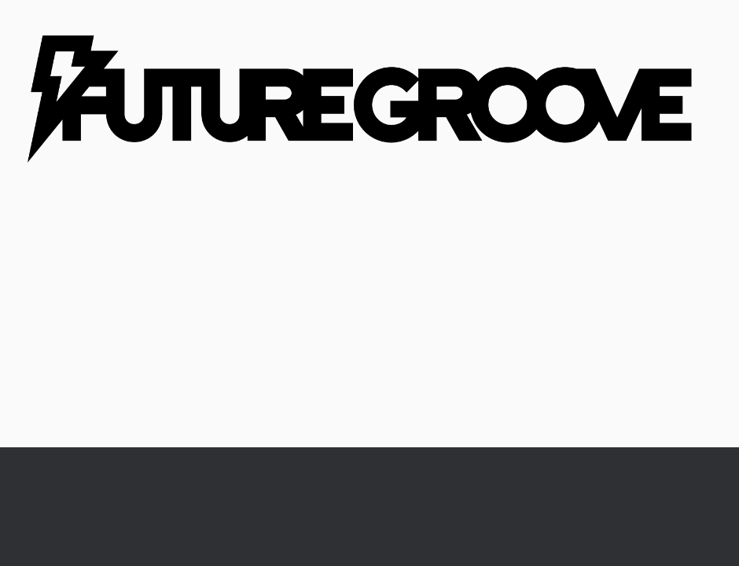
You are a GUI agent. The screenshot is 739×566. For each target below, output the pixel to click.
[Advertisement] (369, 329)
